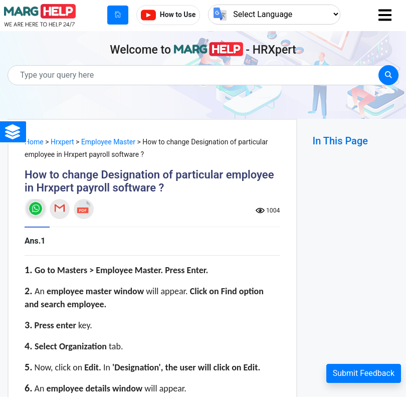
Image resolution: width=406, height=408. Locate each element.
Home (34, 142)
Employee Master (108, 142)
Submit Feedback (363, 373)
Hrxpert (62, 142)
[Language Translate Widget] (274, 14)
